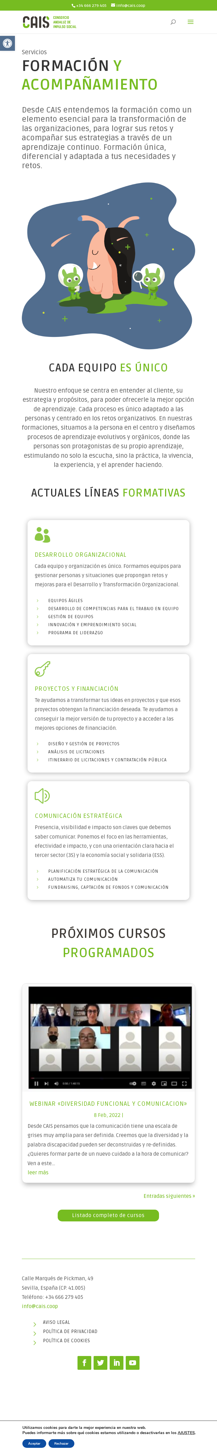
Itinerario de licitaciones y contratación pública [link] (107, 760)
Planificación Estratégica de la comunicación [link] (103, 871)
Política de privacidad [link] (70, 1331)
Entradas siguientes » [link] (169, 1196)
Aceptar (34, 1443)
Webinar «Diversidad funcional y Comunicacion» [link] (108, 1103)
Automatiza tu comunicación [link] (83, 879)
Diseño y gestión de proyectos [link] (84, 743)
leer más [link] (38, 1172)
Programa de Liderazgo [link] (75, 632)
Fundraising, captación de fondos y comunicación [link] (108, 887)
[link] (7, 43)
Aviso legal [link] (56, 1322)
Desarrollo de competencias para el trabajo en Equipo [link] (113, 608)
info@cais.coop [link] (40, 1306)
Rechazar (61, 1443)
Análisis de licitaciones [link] (76, 751)
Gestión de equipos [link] (71, 616)
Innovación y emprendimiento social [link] (92, 624)
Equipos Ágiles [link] (65, 600)
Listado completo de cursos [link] (108, 1215)
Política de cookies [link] (66, 1341)
